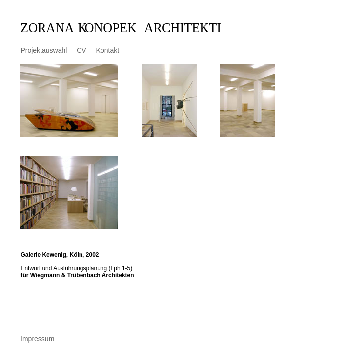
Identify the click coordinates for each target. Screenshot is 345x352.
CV (81, 50)
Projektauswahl (43, 50)
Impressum (37, 339)
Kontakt (107, 50)
